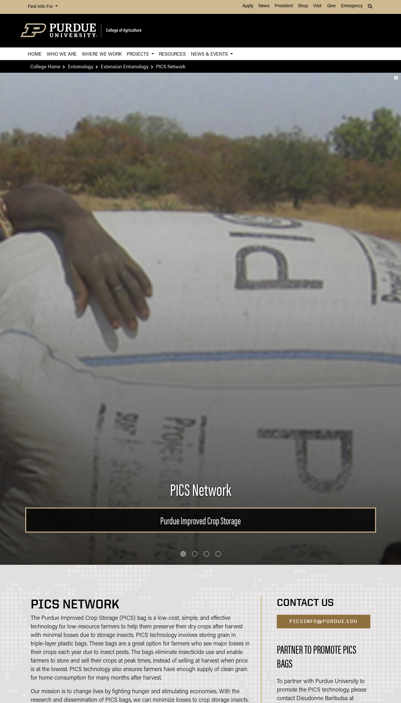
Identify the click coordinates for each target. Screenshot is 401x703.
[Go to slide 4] (218, 554)
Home (35, 53)
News (264, 6)
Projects (138, 53)
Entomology (80, 66)
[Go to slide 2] (194, 554)
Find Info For (41, 6)
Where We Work (102, 53)
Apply (247, 6)
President (284, 6)
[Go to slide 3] (206, 554)
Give (331, 6)
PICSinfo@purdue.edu (323, 621)
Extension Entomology (125, 66)
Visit (317, 6)
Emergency (352, 6)
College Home (45, 66)
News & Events (210, 53)
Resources (172, 53)
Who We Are (62, 53)
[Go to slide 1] (183, 554)
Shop (303, 6)
